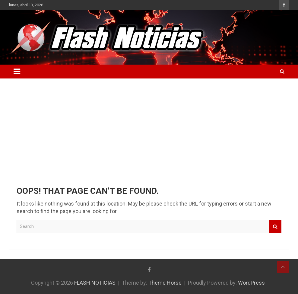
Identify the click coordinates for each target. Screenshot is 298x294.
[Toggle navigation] (17, 71)
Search (275, 226)
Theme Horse (165, 283)
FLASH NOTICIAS (95, 283)
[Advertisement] (149, 123)
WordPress (251, 283)
